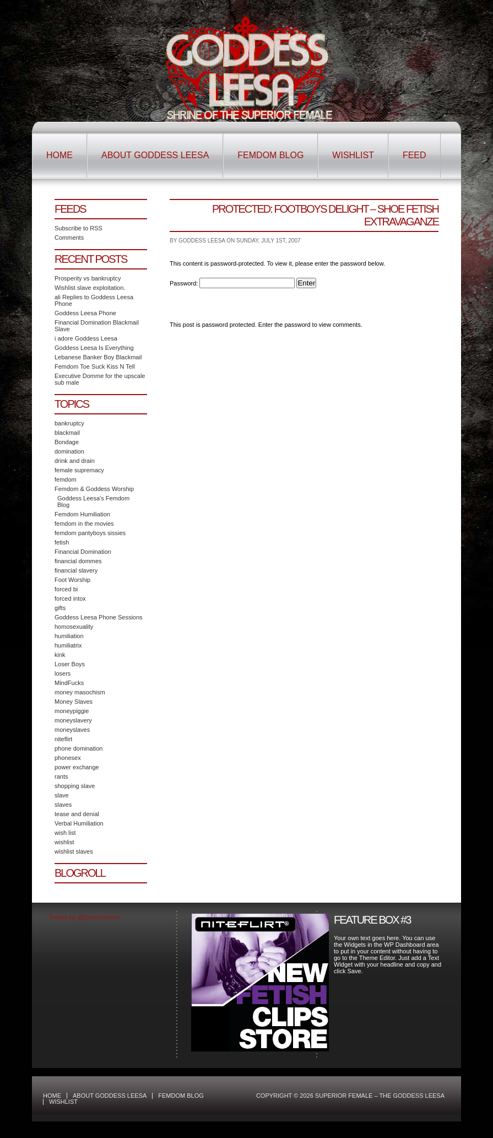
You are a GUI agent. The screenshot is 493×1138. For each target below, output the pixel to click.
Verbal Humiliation (79, 823)
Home (59, 155)
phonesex (68, 757)
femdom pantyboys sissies (90, 533)
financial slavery (76, 570)
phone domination (78, 748)
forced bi (66, 589)
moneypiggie (72, 711)
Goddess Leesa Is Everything (94, 347)
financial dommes (78, 561)
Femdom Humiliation (82, 514)
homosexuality (74, 626)
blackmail (67, 432)
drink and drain (75, 460)
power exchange (77, 767)
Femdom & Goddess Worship (94, 489)
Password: (232, 283)
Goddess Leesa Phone (85, 313)
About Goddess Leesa (155, 155)
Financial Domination (83, 551)
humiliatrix (68, 645)
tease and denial (77, 814)
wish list (65, 832)
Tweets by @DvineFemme (84, 917)
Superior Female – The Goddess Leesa (246, 68)
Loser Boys (70, 664)
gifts (60, 608)
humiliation (69, 636)
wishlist (64, 842)
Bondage (67, 442)
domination (69, 451)
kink (60, 654)
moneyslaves (72, 729)
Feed (414, 155)
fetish (62, 542)
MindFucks (69, 682)
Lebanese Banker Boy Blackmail (98, 357)
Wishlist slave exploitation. (90, 287)
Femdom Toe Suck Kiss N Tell (95, 366)
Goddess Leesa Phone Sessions (99, 617)
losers (63, 673)
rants (61, 776)
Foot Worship (72, 579)
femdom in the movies (84, 523)
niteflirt (63, 739)
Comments (69, 237)
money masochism (80, 692)
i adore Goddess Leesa (86, 338)
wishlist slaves (74, 851)
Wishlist (353, 155)
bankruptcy (69, 423)
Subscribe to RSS (78, 228)
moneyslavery (73, 720)
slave (62, 795)
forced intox (70, 598)
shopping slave (75, 786)
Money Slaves (74, 701)
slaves (63, 804)
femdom (66, 479)
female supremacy (79, 470)
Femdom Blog (270, 155)
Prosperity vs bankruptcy (88, 278)
